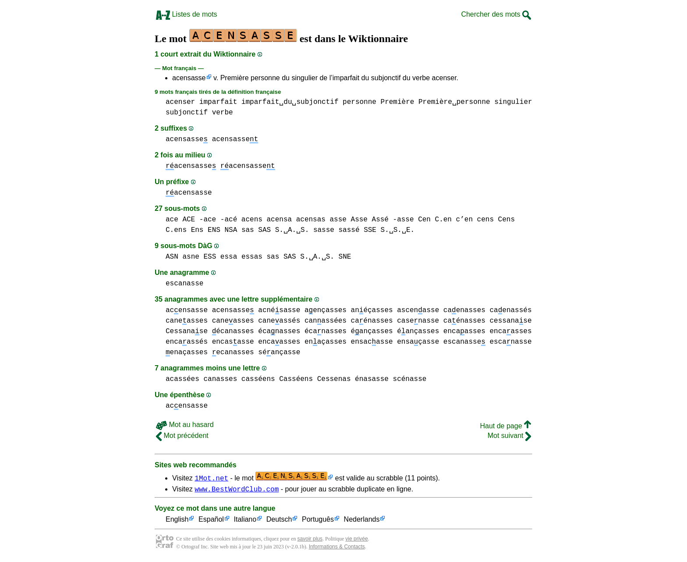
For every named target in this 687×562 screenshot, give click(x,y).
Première (397, 102)
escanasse (184, 283)
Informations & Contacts (337, 548)
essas (251, 257)
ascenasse (418, 310)
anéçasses (372, 310)
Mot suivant (509, 435)
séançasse (279, 352)
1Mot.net (211, 478)
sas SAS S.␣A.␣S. (275, 230)
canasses (220, 379)
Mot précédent (182, 435)
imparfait (218, 102)
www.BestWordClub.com (237, 490)
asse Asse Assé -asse (371, 219)
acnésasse (279, 310)
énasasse (372, 379)
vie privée (356, 540)
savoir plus (309, 540)
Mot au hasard (185, 424)
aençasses (326, 310)
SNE (345, 257)
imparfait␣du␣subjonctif (290, 102)
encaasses (464, 331)
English (177, 521)
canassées (326, 321)
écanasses (233, 331)
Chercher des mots (496, 14)
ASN (172, 257)
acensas (311, 219)
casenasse (418, 321)
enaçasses (326, 342)
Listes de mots (186, 14)
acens (251, 219)
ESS (209, 257)
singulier (513, 102)
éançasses (372, 331)
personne (359, 102)
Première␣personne (454, 102)
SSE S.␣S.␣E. (389, 230)
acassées (182, 379)
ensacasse (372, 342)
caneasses (187, 321)
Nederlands (362, 521)
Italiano (245, 521)
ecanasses (233, 352)
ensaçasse (418, 342)
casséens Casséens (277, 379)
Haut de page (505, 426)
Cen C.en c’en (445, 219)
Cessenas (334, 379)
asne (190, 257)
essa (228, 257)
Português (318, 521)
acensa (279, 219)
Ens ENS (205, 230)
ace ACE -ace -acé (201, 219)
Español (211, 521)
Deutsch (279, 521)
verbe (222, 112)
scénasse (410, 379)
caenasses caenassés (487, 310)
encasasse (233, 342)
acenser (180, 102)
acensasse (189, 78)
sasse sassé (336, 230)
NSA (230, 230)
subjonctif (187, 112)
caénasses (372, 321)
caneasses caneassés (256, 321)
